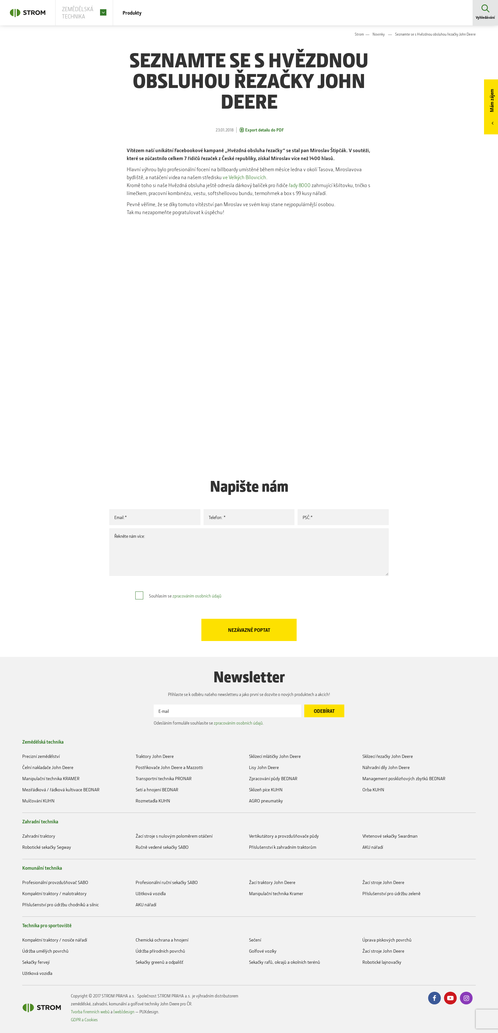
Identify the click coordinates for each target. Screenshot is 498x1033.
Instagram (466, 998)
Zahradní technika (40, 821)
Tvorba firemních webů (90, 1011)
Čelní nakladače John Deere (47, 767)
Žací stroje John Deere (383, 882)
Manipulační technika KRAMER (50, 778)
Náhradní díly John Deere (386, 767)
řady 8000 (300, 185)
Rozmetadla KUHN (153, 801)
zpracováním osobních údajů (196, 595)
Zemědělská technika (43, 742)
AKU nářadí (372, 847)
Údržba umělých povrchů (45, 951)
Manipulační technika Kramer (276, 893)
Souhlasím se (185, 595)
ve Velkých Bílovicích (244, 177)
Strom (359, 34)
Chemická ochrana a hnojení (162, 940)
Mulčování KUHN (38, 801)
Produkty (140, 13)
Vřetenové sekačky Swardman (390, 836)
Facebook (434, 998)
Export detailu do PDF (264, 129)
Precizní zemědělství (41, 756)
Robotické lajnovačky (381, 962)
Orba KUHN (373, 790)
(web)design (123, 1011)
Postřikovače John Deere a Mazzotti (169, 767)
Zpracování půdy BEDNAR (273, 778)
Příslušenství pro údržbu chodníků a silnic (60, 904)
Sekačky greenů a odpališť (159, 962)
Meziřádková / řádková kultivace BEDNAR (60, 790)
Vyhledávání (485, 17)
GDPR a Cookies (84, 1019)
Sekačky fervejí (36, 962)
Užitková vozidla (151, 893)
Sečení (255, 940)
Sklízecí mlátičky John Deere (275, 756)
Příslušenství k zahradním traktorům (282, 847)
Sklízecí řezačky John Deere (387, 756)
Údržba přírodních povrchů (160, 951)
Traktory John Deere (155, 756)
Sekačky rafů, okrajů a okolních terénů (284, 962)
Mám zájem (491, 100)
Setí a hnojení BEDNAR (157, 790)
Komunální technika (42, 868)
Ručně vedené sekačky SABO (162, 847)
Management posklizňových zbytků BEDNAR (403, 778)
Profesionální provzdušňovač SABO (55, 882)
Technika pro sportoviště (46, 925)
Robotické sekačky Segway (46, 847)
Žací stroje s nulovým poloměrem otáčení (174, 836)
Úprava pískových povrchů (387, 940)
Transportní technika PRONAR (164, 778)
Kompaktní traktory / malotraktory (54, 893)
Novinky (379, 34)
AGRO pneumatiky (266, 801)
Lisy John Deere (264, 767)
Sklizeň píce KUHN (266, 790)
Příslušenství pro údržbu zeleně (391, 893)
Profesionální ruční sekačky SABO (167, 882)
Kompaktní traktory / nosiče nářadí (54, 940)
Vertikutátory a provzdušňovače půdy (284, 836)
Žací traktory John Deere (272, 882)
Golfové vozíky (263, 951)
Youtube (450, 998)
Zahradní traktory (38, 836)
